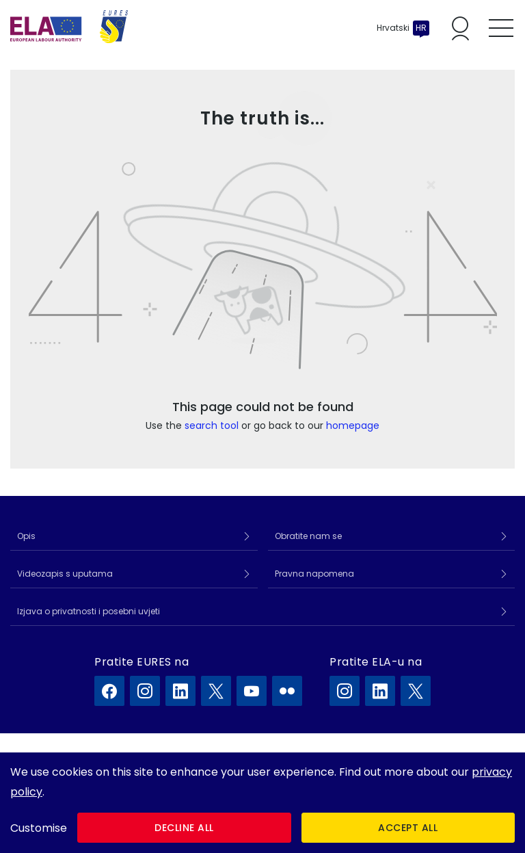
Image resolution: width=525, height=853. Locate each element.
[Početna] (69, 28)
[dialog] (262, 802)
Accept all (408, 828)
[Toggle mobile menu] (501, 28)
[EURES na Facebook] (109, 691)
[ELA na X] (416, 691)
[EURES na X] (216, 691)
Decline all (184, 828)
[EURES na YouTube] (252, 691)
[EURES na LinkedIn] (180, 691)
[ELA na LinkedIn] (380, 691)
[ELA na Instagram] (344, 691)
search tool (212, 425)
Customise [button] (38, 828)
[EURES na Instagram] (145, 691)
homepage (352, 425)
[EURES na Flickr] (287, 691)
